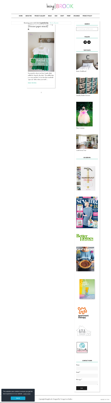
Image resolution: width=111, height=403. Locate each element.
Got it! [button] (18, 398)
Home (21, 16)
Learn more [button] (26, 394)
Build (50, 16)
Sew (56, 16)
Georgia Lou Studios (66, 399)
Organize (76, 16)
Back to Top (105, 399)
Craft (62, 16)
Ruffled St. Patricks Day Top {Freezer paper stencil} (40, 25)
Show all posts (54, 23)
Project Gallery (40, 16)
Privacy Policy (87, 16)
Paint (69, 16)
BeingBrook (48, 399)
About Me (28, 16)
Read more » (32, 83)
